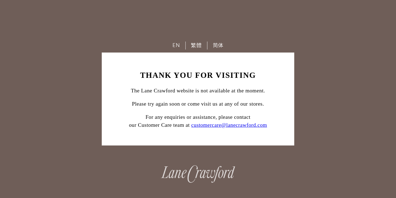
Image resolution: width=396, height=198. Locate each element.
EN (176, 45)
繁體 (196, 45)
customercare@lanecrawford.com (229, 125)
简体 (218, 45)
